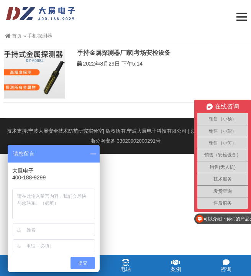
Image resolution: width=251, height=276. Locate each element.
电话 (125, 265)
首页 (13, 36)
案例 (176, 265)
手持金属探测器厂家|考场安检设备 (124, 52)
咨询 (226, 265)
